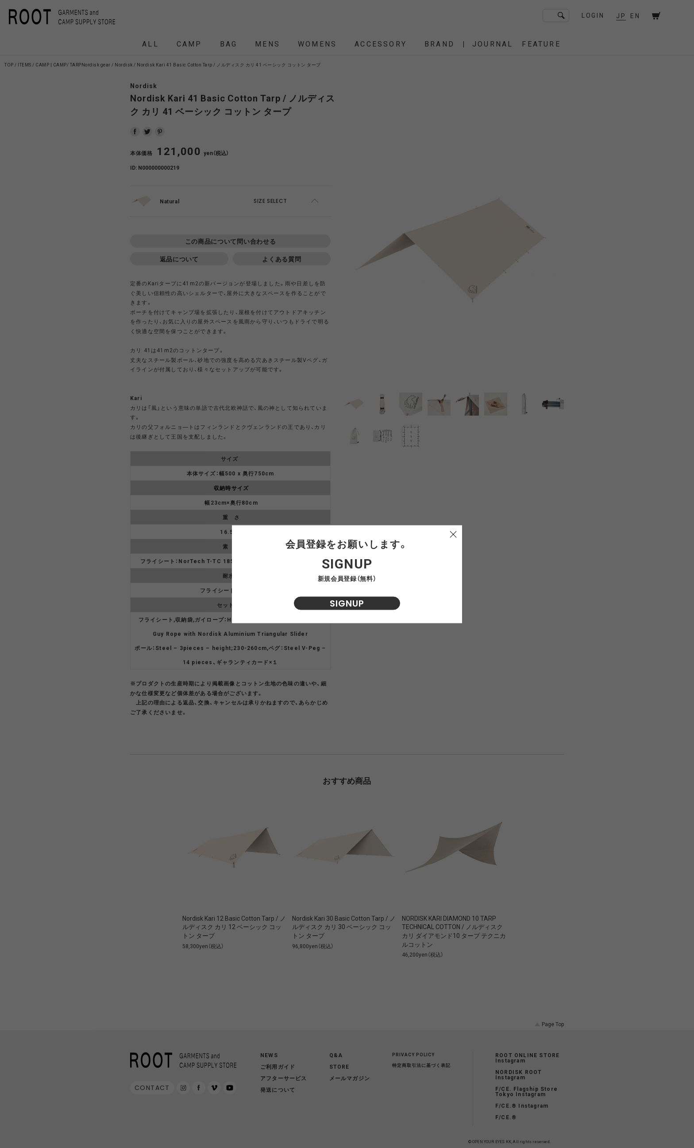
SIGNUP (347, 603)
